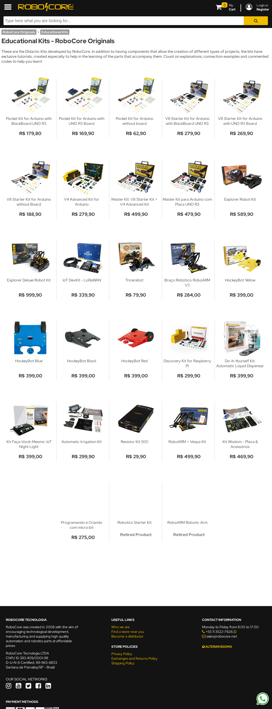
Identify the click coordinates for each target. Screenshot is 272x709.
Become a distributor (127, 636)
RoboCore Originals (19, 32)
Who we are (120, 627)
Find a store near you (127, 631)
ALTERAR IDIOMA (217, 647)
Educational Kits (54, 32)
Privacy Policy (121, 654)
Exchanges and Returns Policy (134, 658)
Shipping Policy (122, 663)
